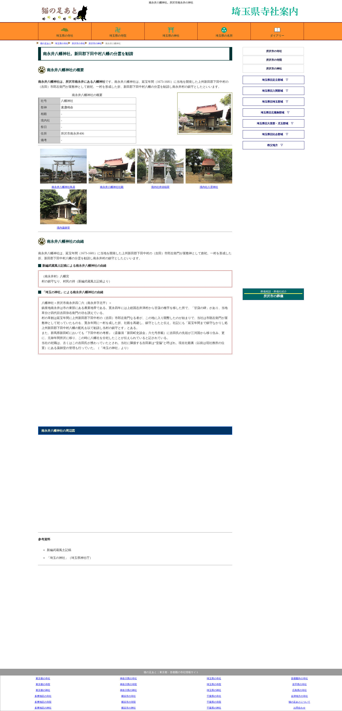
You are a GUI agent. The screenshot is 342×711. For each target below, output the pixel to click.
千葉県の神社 (214, 707)
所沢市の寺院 (274, 59)
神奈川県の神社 (128, 690)
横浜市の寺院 (128, 702)
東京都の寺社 (43, 678)
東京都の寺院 (43, 684)
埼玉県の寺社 (64, 31)
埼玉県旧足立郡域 (272, 79)
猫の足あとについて (299, 702)
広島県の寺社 (299, 690)
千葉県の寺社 (214, 696)
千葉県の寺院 (214, 702)
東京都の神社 (43, 690)
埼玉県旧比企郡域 (272, 134)
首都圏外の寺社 (299, 678)
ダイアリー (277, 31)
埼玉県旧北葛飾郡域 (272, 112)
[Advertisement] (135, 392)
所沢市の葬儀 (273, 296)
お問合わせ (299, 707)
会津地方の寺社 (299, 696)
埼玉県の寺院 (117, 31)
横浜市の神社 (128, 707)
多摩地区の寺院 (43, 702)
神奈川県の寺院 (128, 684)
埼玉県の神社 (171, 31)
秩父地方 (272, 145)
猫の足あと (45, 43)
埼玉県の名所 (224, 31)
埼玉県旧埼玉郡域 (272, 101)
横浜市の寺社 (128, 696)
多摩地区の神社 (43, 707)
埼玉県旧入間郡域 (272, 90)
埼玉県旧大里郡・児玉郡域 (272, 123)
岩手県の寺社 (299, 684)
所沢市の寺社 (78, 43)
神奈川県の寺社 (128, 678)
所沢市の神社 (95, 43)
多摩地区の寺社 (43, 696)
